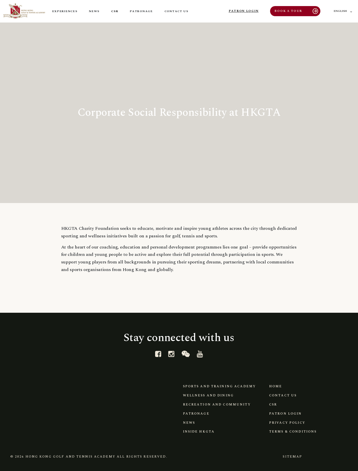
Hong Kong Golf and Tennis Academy (70, 456)
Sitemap (292, 456)
